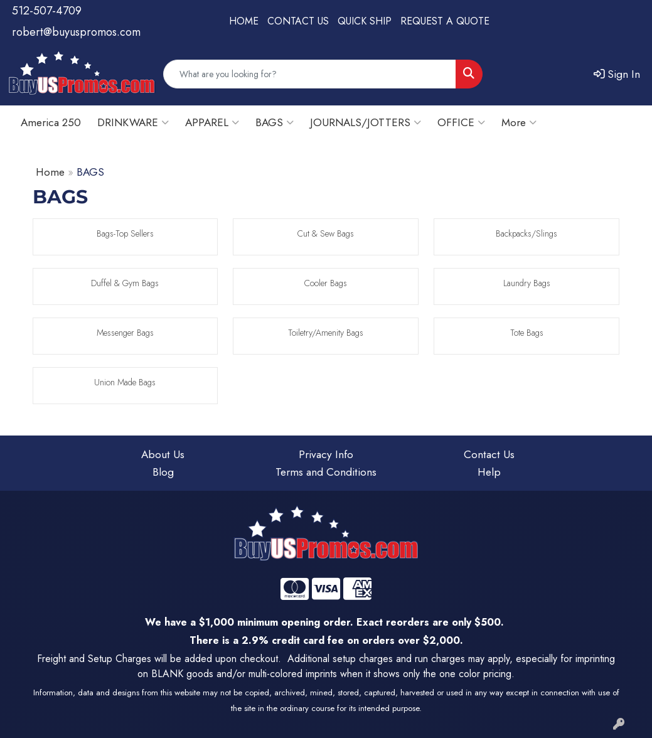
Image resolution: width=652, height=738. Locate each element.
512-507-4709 (47, 11)
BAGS (274, 122)
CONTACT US (298, 21)
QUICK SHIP (365, 21)
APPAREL (212, 122)
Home (50, 171)
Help (489, 471)
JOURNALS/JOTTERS (365, 122)
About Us (162, 454)
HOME (244, 21)
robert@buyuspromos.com (76, 32)
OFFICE (461, 122)
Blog (163, 471)
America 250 (51, 122)
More (519, 122)
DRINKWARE (133, 122)
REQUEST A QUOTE (444, 21)
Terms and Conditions (326, 471)
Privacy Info (326, 454)
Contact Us (489, 454)
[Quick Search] (310, 74)
